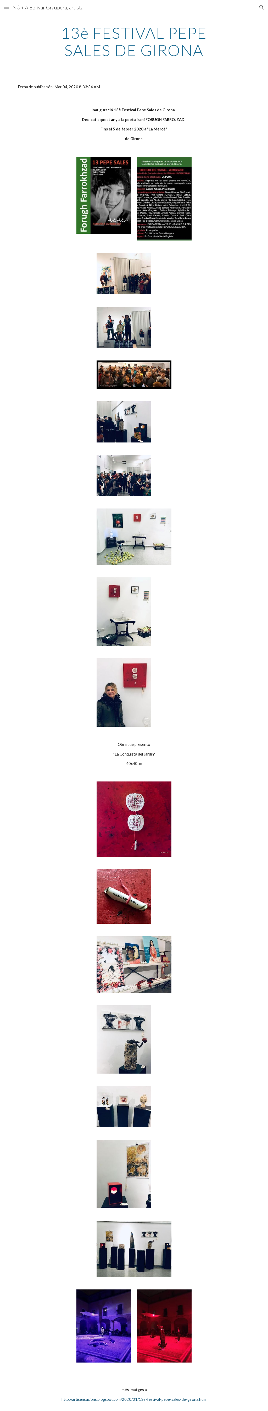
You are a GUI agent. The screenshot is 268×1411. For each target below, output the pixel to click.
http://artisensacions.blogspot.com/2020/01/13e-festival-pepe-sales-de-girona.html (134, 1399)
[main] (134, 41)
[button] (6, 7)
